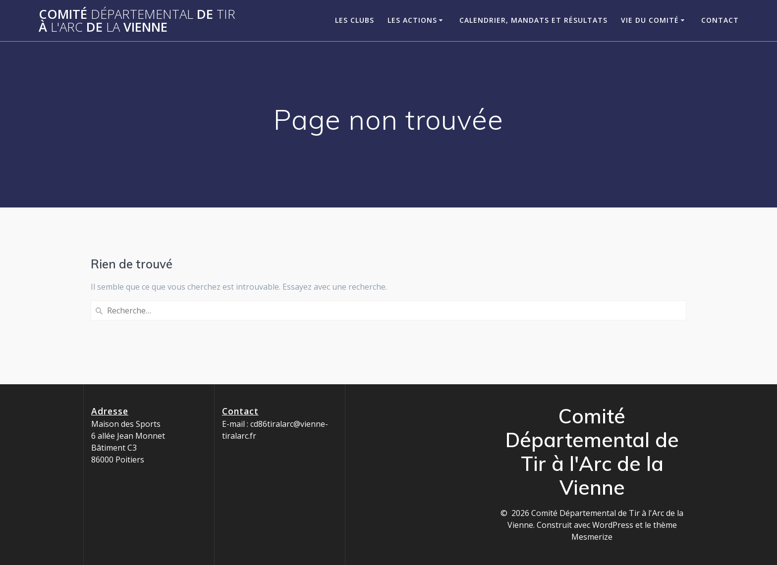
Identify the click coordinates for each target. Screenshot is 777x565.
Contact (720, 20)
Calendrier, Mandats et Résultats (533, 20)
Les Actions (412, 20)
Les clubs (354, 20)
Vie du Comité (650, 20)
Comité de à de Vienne (137, 20)
